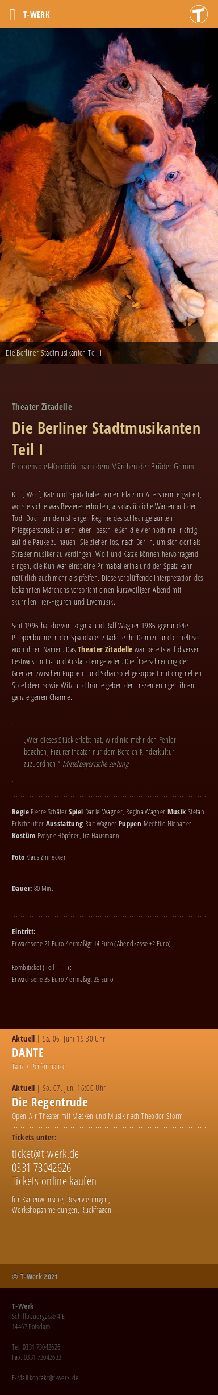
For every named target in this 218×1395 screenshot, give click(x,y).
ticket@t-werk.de (45, 1153)
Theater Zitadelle (105, 649)
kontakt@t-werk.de (54, 1377)
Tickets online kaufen (54, 1181)
